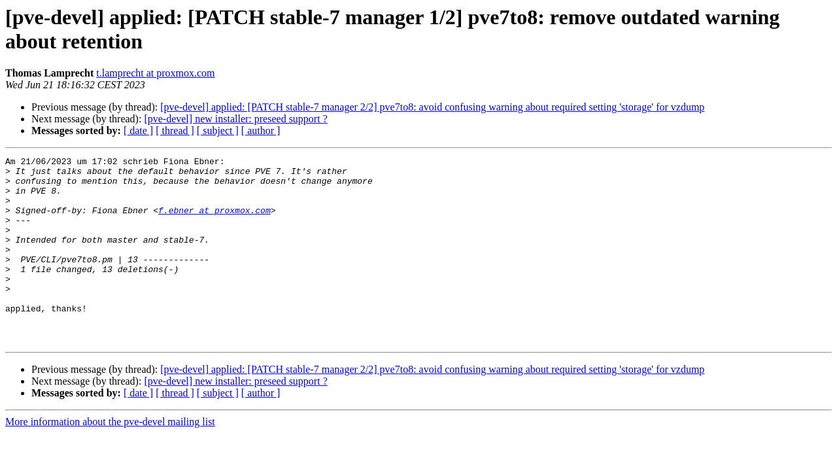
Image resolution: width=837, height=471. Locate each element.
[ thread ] (175, 130)
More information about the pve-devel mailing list (110, 458)
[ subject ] (218, 130)
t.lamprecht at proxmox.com (155, 72)
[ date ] (138, 130)
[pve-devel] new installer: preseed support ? (235, 118)
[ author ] (261, 130)
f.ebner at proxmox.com (214, 222)
